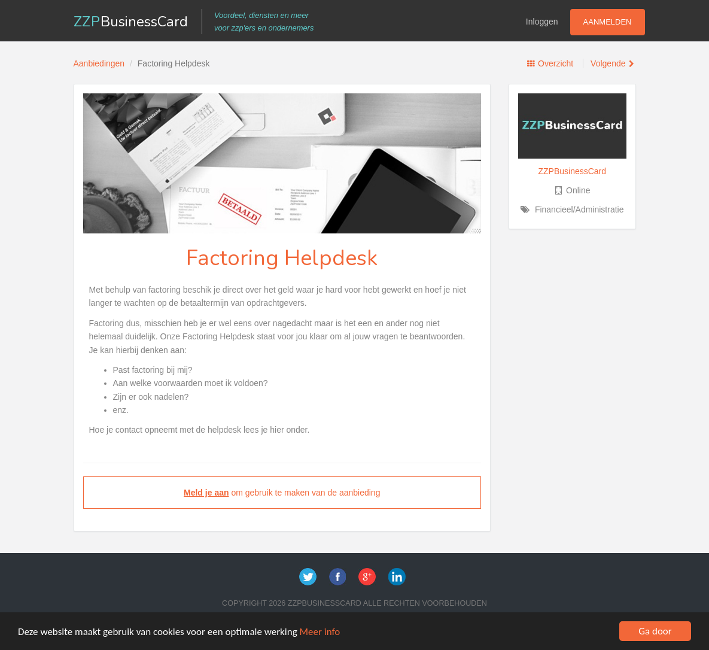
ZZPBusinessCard (572, 171)
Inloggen (542, 21)
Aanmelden (607, 21)
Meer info (320, 631)
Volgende (608, 63)
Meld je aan (206, 492)
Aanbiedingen (99, 63)
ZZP (131, 21)
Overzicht (555, 63)
